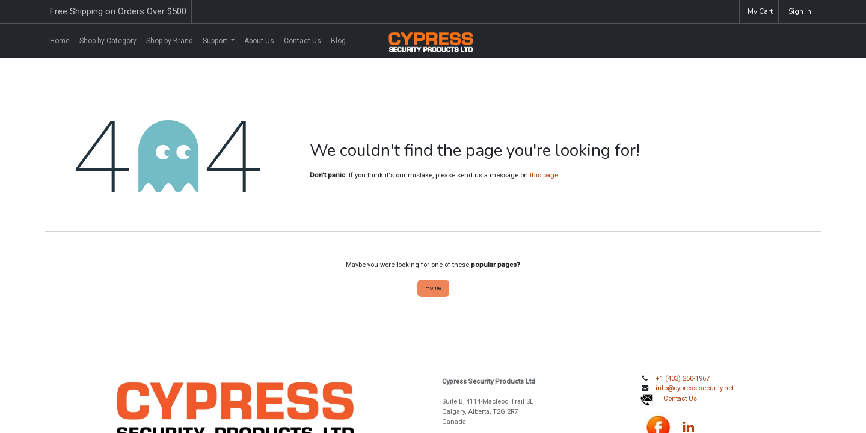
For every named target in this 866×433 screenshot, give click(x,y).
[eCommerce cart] (759, 11)
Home (433, 288)
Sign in (799, 11)
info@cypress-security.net (695, 388)
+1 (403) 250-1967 (683, 378)
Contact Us (680, 398)
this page (544, 175)
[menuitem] (60, 41)
